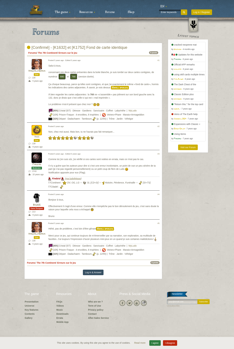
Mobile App (62, 322)
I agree (155, 343)
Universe (29, 305)
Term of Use (94, 305)
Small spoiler (120, 87)
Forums (110, 12)
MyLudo (133, 110)
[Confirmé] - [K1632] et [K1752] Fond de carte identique (77, 47)
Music (59, 310)
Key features (31, 310)
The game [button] (62, 12)
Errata (59, 318)
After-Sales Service (98, 318)
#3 (158, 154)
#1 (158, 60)
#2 (158, 126)
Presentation (32, 301)
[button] (163, 6)
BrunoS (36, 205)
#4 (158, 194)
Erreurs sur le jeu (67, 53)
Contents (30, 314)
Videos (60, 305)
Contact (92, 314)
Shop (131, 12)
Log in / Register (201, 12)
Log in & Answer (93, 272)
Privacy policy (95, 310)
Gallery (28, 318)
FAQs (59, 301)
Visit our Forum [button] (188, 147)
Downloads (62, 314)
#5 (158, 223)
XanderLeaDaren (36, 71)
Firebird (36, 164)
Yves (36, 137)
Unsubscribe (173, 305)
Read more (140, 343)
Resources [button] (87, 12)
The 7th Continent (47, 53)
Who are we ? (95, 301)
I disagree (170, 343)
